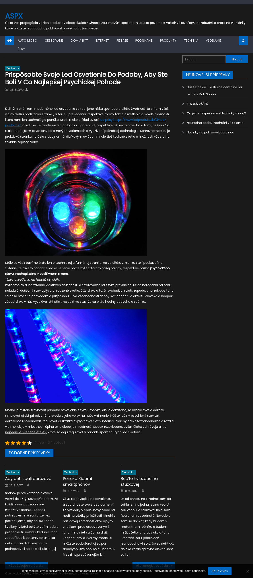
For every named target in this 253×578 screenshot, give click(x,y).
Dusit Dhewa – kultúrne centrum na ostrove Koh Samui (214, 90)
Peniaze (122, 40)
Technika (191, 40)
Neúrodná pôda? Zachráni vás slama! (215, 123)
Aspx (14, 16)
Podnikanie (144, 40)
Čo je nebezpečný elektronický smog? (216, 113)
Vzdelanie (213, 40)
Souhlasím (220, 571)
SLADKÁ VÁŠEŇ (197, 104)
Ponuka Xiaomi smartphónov (77, 481)
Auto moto (27, 40)
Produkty (168, 40)
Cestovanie (54, 40)
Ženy (21, 49)
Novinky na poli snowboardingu (210, 132)
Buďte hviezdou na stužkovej (139, 481)
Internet (102, 40)
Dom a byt (79, 40)
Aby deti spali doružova (28, 478)
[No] (247, 571)
